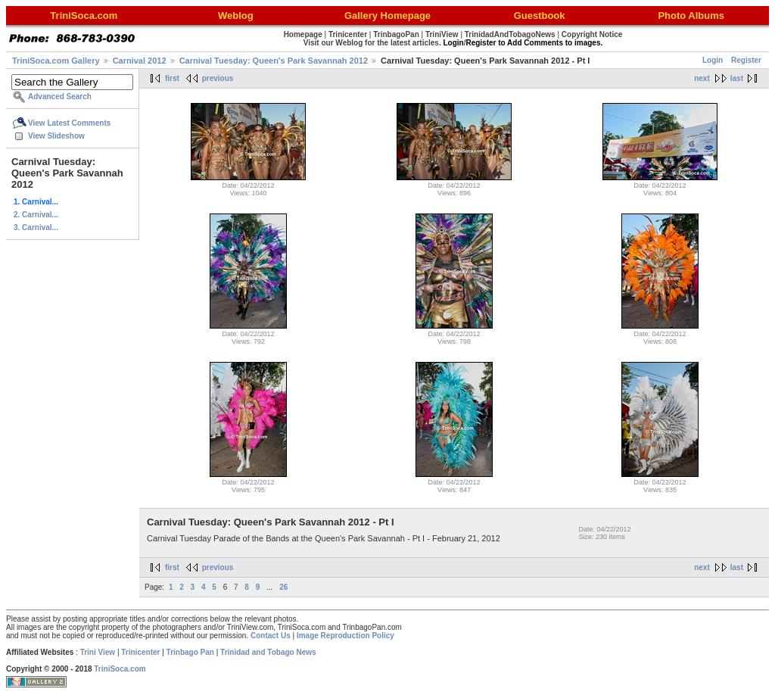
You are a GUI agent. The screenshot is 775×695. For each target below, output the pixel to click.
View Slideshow (56, 136)
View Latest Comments (69, 123)
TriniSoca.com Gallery (56, 60)
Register (746, 60)
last (736, 78)
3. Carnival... (36, 227)
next (702, 78)
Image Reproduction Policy (345, 635)
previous (218, 78)
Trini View (98, 652)
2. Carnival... (36, 214)
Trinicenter (140, 652)
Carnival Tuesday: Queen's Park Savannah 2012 (273, 60)
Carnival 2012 (140, 60)
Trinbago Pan (190, 652)
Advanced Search (60, 96)
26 (283, 587)
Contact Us (271, 635)
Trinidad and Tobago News (268, 652)
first (172, 78)
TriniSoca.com (119, 669)
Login (712, 60)
